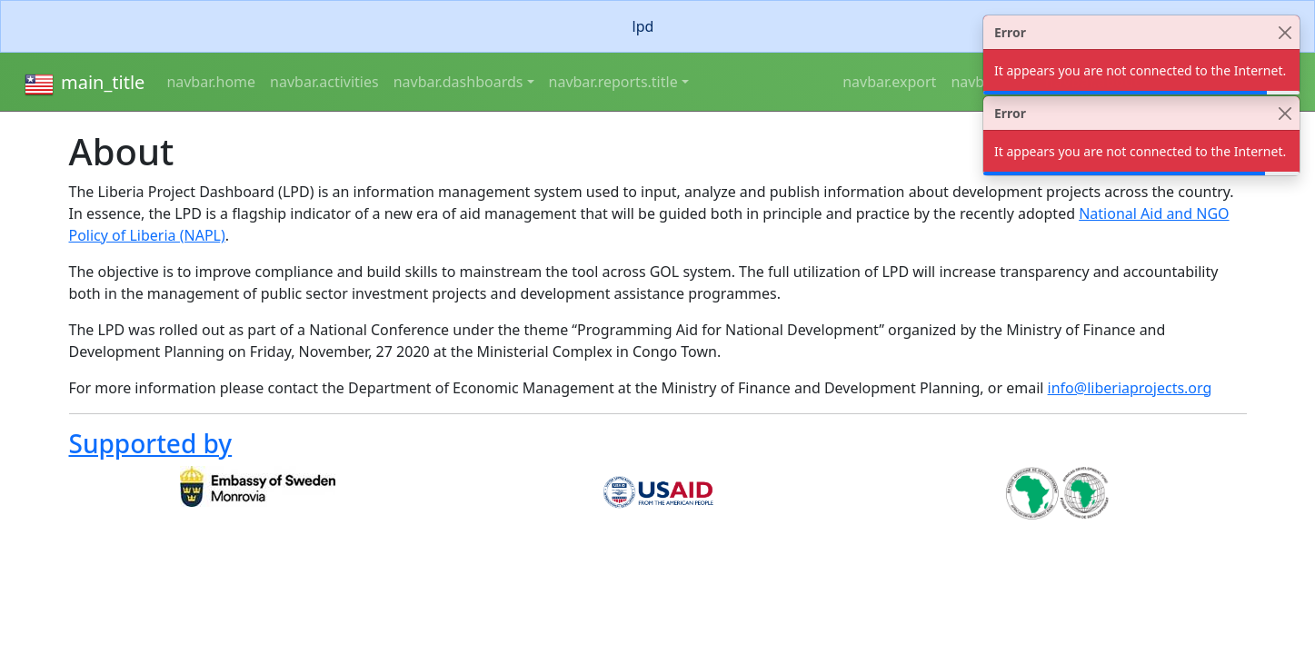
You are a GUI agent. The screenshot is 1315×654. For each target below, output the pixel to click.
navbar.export (889, 82)
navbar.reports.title (613, 82)
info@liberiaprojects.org (1130, 388)
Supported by (151, 443)
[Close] (1284, 32)
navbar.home (210, 82)
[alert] (657, 26)
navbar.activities (324, 82)
